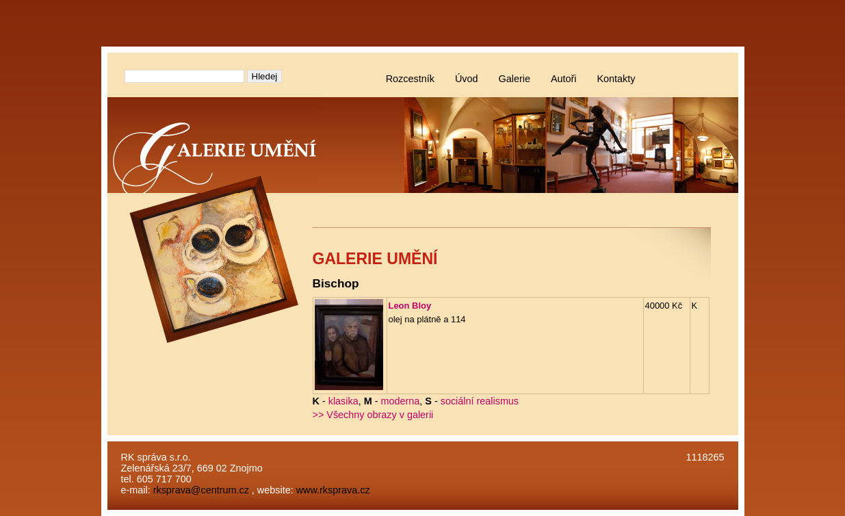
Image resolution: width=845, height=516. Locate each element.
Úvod (466, 78)
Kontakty (616, 78)
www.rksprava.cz (333, 490)
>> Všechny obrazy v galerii (373, 414)
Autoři (564, 78)
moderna (400, 401)
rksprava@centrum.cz (201, 490)
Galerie (514, 78)
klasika (343, 401)
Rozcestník (410, 78)
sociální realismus (480, 401)
